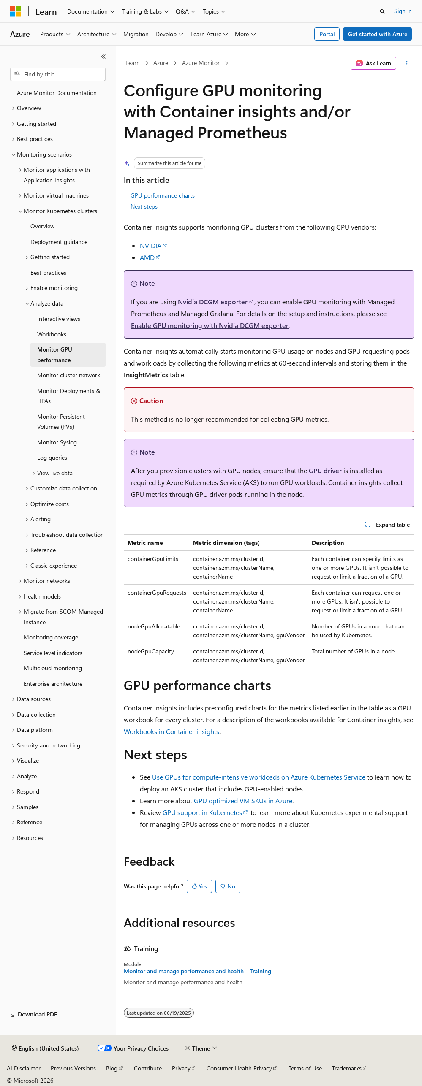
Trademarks (347, 1068)
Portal (327, 34)
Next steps (144, 206)
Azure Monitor (201, 63)
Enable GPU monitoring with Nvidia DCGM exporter (210, 325)
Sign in (403, 11)
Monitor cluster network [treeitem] (68, 375)
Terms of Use (305, 1068)
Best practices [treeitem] (48, 272)
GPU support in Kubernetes (202, 812)
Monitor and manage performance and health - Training (197, 971)
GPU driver (325, 470)
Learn (132, 63)
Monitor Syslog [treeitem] (57, 442)
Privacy (181, 1068)
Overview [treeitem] (42, 226)
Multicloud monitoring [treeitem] (53, 668)
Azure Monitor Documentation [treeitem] (57, 93)
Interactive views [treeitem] (58, 318)
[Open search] (382, 11)
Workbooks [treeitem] (51, 334)
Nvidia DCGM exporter (213, 301)
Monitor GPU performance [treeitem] (54, 354)
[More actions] (407, 63)
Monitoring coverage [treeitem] (51, 637)
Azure (160, 63)
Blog (111, 1068)
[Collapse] (103, 56)
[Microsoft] (15, 11)
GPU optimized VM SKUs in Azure (243, 800)
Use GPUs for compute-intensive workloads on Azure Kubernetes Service (258, 776)
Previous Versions (73, 1068)
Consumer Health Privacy (239, 1068)
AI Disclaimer (24, 1068)
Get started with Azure (377, 34)
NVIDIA (150, 245)
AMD (147, 257)
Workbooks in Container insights (171, 731)
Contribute (148, 1068)
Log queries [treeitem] (52, 457)
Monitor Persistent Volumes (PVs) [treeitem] (61, 421)
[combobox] (58, 74)
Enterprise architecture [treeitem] (53, 684)
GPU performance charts (163, 195)
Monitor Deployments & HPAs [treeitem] (69, 396)
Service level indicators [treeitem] (53, 653)
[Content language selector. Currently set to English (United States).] (45, 1048)
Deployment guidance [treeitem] (58, 242)
